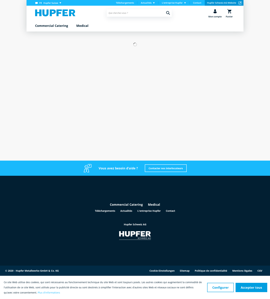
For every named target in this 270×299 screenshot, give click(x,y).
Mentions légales (242, 270)
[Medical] (82, 26)
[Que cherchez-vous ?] (139, 13)
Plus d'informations (49, 292)
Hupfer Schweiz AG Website (224, 2)
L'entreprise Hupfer (149, 210)
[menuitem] (49, 3)
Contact (197, 2)
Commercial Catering (126, 204)
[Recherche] (168, 13)
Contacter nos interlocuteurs (166, 168)
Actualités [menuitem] (146, 2)
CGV (259, 270)
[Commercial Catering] (51, 26)
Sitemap (185, 270)
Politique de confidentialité (211, 270)
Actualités (126, 210)
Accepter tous (251, 287)
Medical (154, 204)
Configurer (220, 287)
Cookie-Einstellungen (162, 270)
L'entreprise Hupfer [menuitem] (172, 2)
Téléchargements (125, 2)
